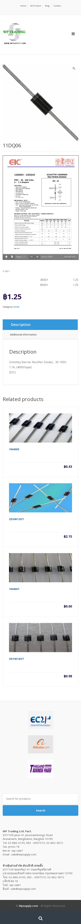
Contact (57, 5)
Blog (47, 5)
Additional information (23, 334)
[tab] (40, 324)
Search (40, 810)
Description (20, 324)
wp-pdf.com (69, 257)
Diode (16, 306)
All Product (35, 5)
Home (23, 5)
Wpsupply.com (28, 906)
